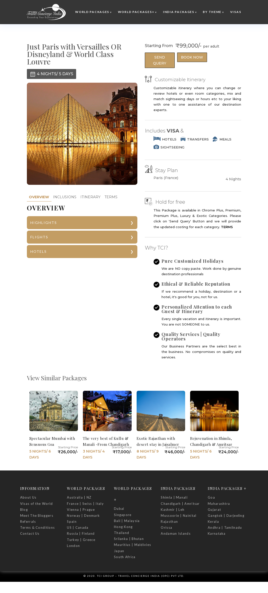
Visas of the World (36, 504)
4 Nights (233, 179)
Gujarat (214, 510)
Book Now (192, 57)
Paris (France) (166, 178)
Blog (24, 510)
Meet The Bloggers (36, 516)
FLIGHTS (39, 237)
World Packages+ (136, 12)
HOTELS (38, 251)
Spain (72, 522)
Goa (211, 497)
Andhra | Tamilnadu (225, 527)
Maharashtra (219, 504)
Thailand (121, 533)
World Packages (92, 12)
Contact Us (30, 533)
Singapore (123, 515)
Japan (119, 551)
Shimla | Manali (174, 497)
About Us (28, 497)
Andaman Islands (176, 533)
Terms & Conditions (37, 527)
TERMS (111, 197)
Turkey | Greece (81, 540)
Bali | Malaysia (127, 521)
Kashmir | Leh (172, 510)
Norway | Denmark (83, 516)
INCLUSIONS (64, 197)
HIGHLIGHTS (43, 222)
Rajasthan (169, 522)
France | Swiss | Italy (85, 504)
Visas (235, 12)
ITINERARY (90, 197)
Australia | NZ (79, 497)
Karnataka (217, 533)
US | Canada (77, 527)
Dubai (119, 509)
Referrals (28, 522)
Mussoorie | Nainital (178, 516)
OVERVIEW (39, 197)
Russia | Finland (81, 533)
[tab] (39, 197)
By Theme (212, 12)
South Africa (125, 557)
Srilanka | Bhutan (129, 539)
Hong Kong (123, 527)
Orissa (166, 527)
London (73, 546)
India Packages (178, 12)
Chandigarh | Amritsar (180, 504)
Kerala (213, 522)
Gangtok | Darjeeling (226, 516)
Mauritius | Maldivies (132, 545)
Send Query (159, 60)
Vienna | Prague (81, 510)
